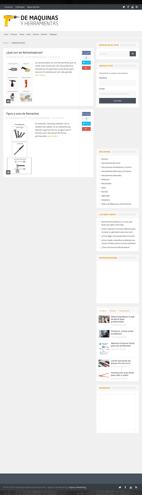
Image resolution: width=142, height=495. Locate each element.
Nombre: (103, 78)
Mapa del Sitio (33, 7)
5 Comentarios (54, 57)
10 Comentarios (57, 118)
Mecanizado (106, 183)
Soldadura (105, 200)
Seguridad (105, 195)
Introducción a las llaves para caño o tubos (122, 374)
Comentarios (124, 311)
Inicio (6, 34)
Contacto (9, 7)
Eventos (36, 34)
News (28, 34)
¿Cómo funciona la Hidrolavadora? (115, 247)
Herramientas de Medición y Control (116, 167)
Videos (21, 34)
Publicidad (20, 7)
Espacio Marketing (77, 487)
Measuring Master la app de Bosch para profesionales (123, 319)
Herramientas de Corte (110, 163)
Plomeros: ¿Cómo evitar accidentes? (122, 332)
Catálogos (53, 34)
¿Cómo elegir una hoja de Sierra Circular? (118, 236)
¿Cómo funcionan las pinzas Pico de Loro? (121, 362)
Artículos (13, 34)
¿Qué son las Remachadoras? (24, 52)
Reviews (44, 34)
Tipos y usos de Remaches (22, 113)
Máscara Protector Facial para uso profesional (122, 344)
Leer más (40, 75)
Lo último (103, 311)
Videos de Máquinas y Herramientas (116, 204)
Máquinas (105, 179)
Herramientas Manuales (37, 57)
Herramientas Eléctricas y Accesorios (116, 171)
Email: (102, 88)
